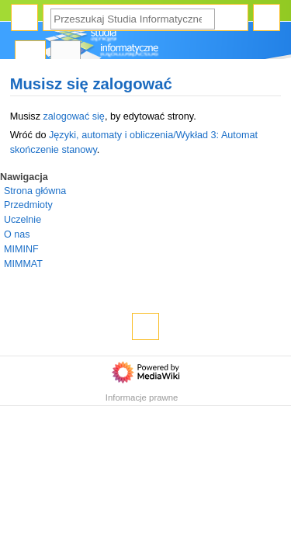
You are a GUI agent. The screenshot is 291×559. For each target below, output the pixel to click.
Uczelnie (22, 219)
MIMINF (21, 249)
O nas (16, 234)
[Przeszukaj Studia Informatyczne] (132, 19)
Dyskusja (66, 54)
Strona (30, 54)
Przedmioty (28, 205)
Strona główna (35, 191)
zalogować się (73, 116)
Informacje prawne (142, 397)
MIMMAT (23, 264)
